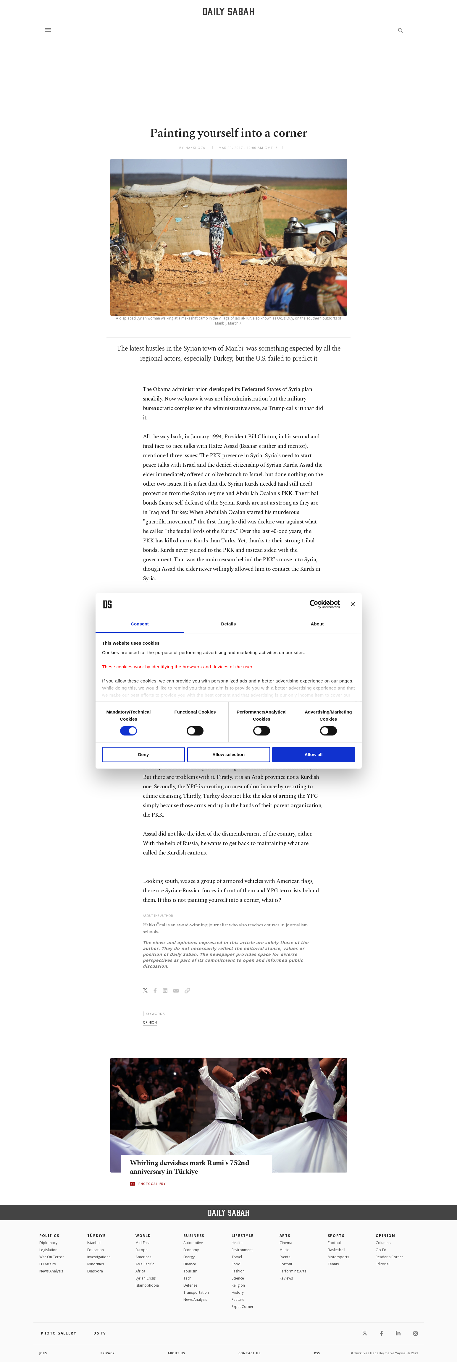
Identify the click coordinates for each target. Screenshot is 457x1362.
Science (238, 1278)
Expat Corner (242, 1306)
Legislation (48, 1249)
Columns (383, 1242)
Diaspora (95, 1271)
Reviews (286, 1278)
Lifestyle (243, 1235)
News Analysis (51, 1271)
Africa (140, 1271)
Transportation (196, 1292)
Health (237, 1242)
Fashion (238, 1271)
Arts (285, 1235)
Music (284, 1249)
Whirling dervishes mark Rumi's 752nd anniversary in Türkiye (192, 1168)
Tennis (333, 1264)
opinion (150, 1022)
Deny (143, 754)
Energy (189, 1256)
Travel (237, 1256)
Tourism (190, 1271)
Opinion (385, 1235)
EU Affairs (47, 1264)
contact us (249, 1353)
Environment (242, 1249)
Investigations (98, 1256)
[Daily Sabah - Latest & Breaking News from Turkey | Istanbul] (228, 11)
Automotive (193, 1242)
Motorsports (338, 1256)
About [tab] (317, 623)
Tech (187, 1278)
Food (236, 1264)
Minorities (95, 1264)
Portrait (286, 1264)
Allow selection (228, 754)
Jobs (43, 1353)
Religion (238, 1285)
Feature (238, 1299)
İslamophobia (147, 1285)
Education (95, 1249)
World (143, 1235)
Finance (189, 1264)
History (238, 1292)
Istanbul (94, 1242)
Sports (336, 1235)
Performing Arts (293, 1271)
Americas (143, 1256)
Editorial (383, 1264)
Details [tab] (228, 623)
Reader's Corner (389, 1256)
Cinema (286, 1242)
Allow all (314, 754)
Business (193, 1235)
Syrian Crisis (145, 1278)
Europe (141, 1249)
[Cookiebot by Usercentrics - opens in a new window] (314, 604)
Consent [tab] (140, 623)
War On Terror (51, 1256)
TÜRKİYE (96, 1235)
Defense (190, 1285)
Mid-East (142, 1242)
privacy (107, 1353)
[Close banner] (353, 604)
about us (176, 1353)
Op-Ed (381, 1249)
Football (335, 1242)
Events (285, 1256)
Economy (191, 1249)
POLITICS (49, 1235)
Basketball (336, 1249)
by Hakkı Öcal (193, 147)
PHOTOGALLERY (152, 1184)
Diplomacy (48, 1242)
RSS (317, 1353)
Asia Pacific (144, 1264)
